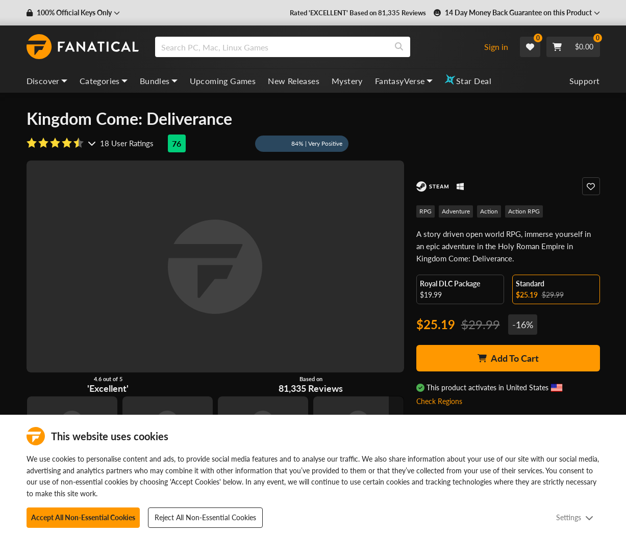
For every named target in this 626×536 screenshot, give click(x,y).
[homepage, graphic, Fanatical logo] (83, 47)
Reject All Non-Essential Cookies (205, 517)
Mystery (347, 81)
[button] (71, 12)
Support (584, 81)
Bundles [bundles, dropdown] (159, 81)
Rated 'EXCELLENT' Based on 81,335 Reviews (365, 13)
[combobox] (315, 47)
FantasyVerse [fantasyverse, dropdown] (404, 81)
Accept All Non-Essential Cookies (83, 517)
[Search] (399, 47)
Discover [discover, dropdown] (47, 81)
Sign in (496, 46)
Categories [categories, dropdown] (104, 81)
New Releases (293, 81)
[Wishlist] (530, 47)
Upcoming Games (223, 81)
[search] (271, 47)
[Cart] (573, 47)
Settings (574, 517)
